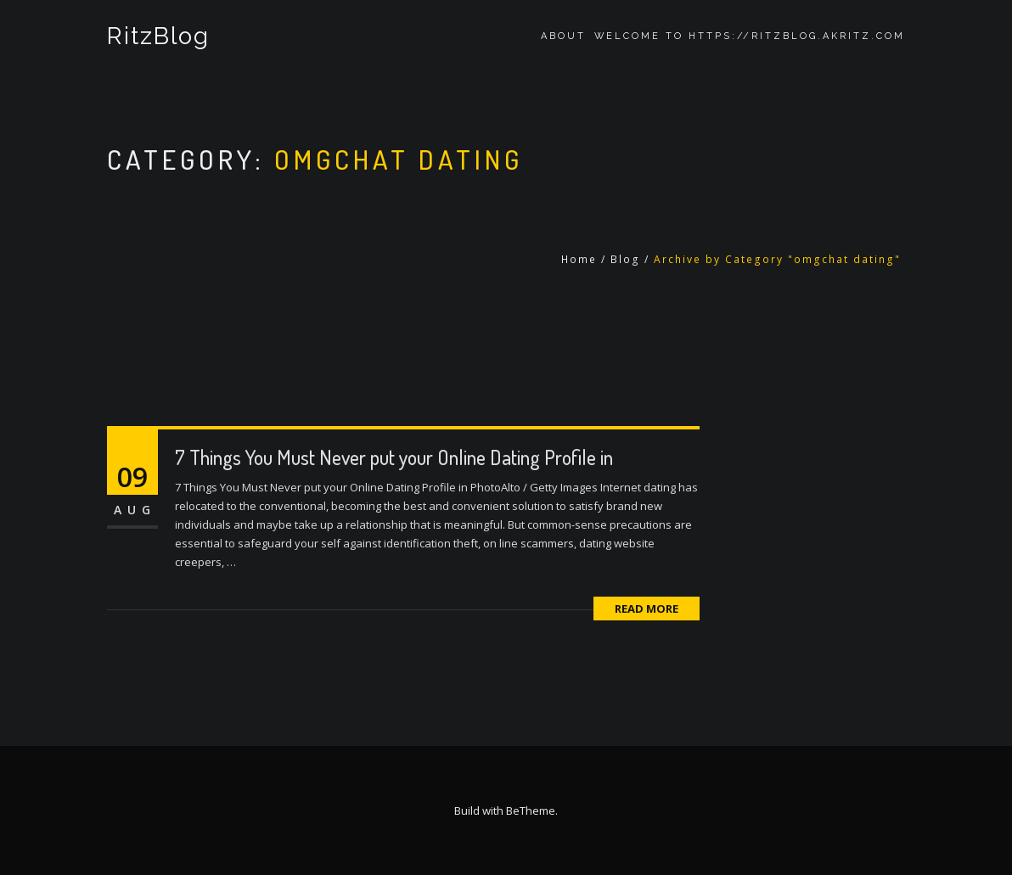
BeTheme (530, 810)
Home (579, 259)
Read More (646, 608)
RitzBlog (158, 36)
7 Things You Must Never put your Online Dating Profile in (394, 457)
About (563, 36)
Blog (625, 259)
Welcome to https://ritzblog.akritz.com (749, 36)
